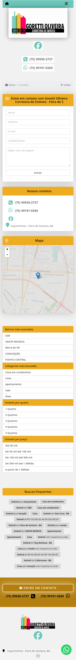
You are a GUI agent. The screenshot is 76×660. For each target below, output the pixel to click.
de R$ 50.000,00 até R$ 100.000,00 (37, 554)
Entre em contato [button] (37, 588)
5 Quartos (11, 433)
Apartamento (13, 384)
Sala (7, 390)
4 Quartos (11, 426)
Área (8, 396)
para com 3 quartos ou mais (37, 548)
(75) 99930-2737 (41, 59)
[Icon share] (38, 45)
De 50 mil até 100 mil (18, 451)
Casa (8, 378)
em (23, 507)
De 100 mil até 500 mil (18, 457)
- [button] (7, 254)
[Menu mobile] (7, 4)
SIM (7, 335)
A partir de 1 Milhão (17, 469)
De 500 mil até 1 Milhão (19, 463)
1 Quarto (10, 409)
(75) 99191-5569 (41, 68)
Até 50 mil (11, 445)
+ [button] (7, 249)
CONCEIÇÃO (12, 353)
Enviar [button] (38, 172)
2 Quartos (11, 414)
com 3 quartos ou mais (53, 537)
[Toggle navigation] (66, 4)
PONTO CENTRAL (15, 359)
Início (10, 85)
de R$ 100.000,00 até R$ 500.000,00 (37, 519)
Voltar (66, 85)
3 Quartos (11, 420)
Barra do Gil (12, 347)
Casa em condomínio (18, 372)
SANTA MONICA (14, 341)
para (23, 501)
